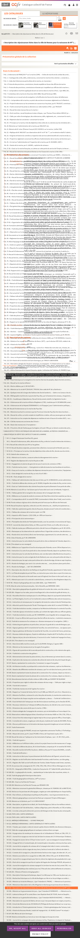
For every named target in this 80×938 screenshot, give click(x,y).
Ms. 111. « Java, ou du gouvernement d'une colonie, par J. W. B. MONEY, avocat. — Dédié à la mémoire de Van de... (38, 357)
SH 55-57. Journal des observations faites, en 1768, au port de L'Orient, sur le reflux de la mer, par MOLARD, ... (39, 525)
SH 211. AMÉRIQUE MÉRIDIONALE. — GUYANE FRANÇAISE (25, 820)
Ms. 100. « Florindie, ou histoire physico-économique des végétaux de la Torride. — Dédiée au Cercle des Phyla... (38, 325)
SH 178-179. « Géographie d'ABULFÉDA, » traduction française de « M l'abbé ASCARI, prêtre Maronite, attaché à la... (39, 769)
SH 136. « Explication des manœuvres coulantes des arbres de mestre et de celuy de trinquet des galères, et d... (39, 660)
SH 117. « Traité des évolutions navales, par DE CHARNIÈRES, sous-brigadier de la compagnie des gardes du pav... (39, 615)
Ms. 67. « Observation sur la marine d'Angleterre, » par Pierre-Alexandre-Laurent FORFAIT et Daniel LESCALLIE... (38, 232)
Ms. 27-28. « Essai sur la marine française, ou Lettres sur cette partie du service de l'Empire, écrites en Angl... (37, 148)
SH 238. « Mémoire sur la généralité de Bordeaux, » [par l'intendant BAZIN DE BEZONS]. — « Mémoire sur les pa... (39, 898)
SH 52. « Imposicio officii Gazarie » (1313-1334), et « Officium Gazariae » (29, 515)
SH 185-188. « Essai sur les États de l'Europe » (21, 782)
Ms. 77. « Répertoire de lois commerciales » (17, 264)
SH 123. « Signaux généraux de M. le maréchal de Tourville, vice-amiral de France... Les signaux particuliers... (39, 628)
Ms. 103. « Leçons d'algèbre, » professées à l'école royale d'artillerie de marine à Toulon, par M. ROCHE (37, 335)
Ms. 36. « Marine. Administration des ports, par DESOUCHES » (23, 174)
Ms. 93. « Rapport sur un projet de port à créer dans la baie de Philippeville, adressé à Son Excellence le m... (38, 303)
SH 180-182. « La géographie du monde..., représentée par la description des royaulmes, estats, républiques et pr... (39, 772)
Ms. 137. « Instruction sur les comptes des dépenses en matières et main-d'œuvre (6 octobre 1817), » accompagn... (38, 418)
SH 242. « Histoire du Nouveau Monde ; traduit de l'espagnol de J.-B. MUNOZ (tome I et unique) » (38, 910)
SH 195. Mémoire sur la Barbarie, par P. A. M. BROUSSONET (26, 801)
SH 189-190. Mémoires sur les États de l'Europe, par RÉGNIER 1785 (28, 785)
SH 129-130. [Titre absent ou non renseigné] (21, 641)
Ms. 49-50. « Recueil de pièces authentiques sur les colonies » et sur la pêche (28, 200)
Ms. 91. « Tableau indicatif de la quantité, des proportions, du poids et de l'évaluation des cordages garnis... (38, 296)
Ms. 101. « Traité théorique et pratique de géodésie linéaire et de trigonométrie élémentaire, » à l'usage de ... (38, 328)
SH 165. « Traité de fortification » (17, 753)
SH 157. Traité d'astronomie (15, 727)
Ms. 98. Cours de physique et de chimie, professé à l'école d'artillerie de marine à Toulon (32, 319)
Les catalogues (13, 13)
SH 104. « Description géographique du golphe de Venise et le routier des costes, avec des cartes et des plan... (39, 589)
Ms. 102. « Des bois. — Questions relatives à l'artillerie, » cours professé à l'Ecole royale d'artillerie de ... (37, 332)
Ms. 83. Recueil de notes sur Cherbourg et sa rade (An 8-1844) (23, 274)
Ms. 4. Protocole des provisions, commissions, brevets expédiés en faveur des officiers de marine (35, 84)
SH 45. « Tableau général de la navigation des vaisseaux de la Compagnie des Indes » (34, 493)
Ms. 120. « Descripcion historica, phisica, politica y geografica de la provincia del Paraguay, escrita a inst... (38, 377)
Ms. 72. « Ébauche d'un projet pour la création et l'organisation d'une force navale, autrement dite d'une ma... (38, 248)
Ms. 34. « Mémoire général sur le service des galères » (21, 168)
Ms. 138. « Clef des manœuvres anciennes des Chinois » (21, 421)
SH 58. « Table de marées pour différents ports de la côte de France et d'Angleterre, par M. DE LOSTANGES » (39, 528)
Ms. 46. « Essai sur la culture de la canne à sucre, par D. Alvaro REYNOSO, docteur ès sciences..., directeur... (38, 193)
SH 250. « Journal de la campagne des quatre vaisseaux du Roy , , (39, 920)
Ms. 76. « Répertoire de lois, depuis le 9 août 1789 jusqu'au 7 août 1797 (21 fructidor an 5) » (32, 261)
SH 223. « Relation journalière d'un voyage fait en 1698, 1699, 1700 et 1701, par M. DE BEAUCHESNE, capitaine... (39, 856)
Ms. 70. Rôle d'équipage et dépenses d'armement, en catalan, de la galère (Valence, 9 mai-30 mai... (37, 242)
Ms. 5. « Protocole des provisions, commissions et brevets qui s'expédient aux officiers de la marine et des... (37, 87)
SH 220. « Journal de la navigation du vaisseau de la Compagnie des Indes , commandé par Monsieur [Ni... (39, 846)
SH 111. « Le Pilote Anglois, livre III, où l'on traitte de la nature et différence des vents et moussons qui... (39, 599)
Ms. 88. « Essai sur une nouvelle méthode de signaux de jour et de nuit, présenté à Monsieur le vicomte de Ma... (38, 287)
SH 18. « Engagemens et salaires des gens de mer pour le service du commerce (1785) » (34, 464)
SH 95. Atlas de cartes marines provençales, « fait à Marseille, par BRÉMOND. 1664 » (33, 586)
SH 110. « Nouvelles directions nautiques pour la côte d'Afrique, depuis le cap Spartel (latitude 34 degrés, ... (39, 596)
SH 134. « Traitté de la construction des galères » (22, 653)
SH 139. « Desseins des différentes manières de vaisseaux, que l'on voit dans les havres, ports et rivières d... (39, 669)
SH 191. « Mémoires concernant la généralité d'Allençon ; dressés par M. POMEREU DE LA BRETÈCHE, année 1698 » (39, 788)
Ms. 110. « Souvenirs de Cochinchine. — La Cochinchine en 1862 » (25, 354)
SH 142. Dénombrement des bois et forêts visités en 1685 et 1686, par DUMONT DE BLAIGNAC (36, 679)
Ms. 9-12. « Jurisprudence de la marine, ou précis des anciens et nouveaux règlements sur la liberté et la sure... (37, 100)
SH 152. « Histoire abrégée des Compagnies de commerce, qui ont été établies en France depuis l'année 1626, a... (39, 711)
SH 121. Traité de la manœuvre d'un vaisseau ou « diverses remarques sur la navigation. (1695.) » (37, 621)
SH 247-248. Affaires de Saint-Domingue (19, 914)
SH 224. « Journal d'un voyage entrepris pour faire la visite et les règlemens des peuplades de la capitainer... (39, 859)
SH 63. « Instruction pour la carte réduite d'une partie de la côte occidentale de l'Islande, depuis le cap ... (39, 541)
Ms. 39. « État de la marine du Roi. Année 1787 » (19, 181)
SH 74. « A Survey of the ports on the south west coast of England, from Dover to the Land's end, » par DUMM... (39, 576)
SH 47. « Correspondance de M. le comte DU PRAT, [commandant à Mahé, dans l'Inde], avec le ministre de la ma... (39, 499)
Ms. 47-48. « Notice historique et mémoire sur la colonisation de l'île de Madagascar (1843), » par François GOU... (38, 197)
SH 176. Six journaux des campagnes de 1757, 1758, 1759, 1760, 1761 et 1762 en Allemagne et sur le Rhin (39, 766)
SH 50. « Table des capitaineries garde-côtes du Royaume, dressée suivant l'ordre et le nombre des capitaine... (39, 509)
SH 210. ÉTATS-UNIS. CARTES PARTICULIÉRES (21, 817)
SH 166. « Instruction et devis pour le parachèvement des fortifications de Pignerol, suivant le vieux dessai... (39, 756)
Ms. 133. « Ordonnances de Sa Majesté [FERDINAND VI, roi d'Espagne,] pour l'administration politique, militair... (38, 405)
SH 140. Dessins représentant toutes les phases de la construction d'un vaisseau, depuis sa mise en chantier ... (39, 673)
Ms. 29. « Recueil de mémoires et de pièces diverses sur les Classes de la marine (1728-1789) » (33, 152)
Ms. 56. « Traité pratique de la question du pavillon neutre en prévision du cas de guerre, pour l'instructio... (38, 219)
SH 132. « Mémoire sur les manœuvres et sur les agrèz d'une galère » (28, 647)
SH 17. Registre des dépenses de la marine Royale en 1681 (25, 461)
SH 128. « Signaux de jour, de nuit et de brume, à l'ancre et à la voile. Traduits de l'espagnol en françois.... (39, 637)
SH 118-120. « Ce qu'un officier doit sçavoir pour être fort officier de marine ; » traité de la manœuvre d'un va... (39, 618)
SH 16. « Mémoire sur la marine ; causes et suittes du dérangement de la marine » (32, 457)
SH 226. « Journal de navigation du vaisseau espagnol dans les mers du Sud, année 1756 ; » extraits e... (39, 865)
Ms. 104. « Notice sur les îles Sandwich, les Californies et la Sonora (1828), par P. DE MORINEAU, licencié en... (38, 338)
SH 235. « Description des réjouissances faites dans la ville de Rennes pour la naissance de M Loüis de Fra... (39, 888)
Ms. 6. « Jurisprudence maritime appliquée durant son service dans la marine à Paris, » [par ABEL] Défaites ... (37, 91)
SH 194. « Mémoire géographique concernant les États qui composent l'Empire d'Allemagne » (36, 798)
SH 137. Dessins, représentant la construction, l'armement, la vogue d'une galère (32, 663)
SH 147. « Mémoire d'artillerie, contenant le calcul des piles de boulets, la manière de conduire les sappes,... (39, 695)
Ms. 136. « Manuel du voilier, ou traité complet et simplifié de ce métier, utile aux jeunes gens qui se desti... (38, 415)
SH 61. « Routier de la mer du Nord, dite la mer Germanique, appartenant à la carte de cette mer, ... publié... (39, 535)
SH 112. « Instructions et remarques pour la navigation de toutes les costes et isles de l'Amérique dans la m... (39, 602)
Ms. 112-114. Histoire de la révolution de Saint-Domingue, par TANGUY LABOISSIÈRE (31, 360)
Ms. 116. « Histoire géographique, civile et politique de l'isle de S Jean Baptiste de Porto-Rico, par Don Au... (38, 367)
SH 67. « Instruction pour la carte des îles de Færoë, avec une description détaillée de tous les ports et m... (39, 554)
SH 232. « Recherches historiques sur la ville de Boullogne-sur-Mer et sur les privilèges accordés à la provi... (39, 878)
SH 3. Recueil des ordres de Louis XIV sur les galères (23, 445)
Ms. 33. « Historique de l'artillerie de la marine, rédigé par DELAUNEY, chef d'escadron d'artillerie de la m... (38, 164)
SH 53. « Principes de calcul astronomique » (20, 518)
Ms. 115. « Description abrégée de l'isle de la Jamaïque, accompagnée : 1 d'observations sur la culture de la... (38, 364)
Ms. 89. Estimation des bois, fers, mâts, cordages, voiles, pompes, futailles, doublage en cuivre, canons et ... (38, 290)
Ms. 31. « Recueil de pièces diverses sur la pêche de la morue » (23, 158)
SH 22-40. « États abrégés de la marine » (19, 477)
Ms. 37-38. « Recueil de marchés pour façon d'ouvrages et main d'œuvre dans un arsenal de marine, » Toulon (37, 177)
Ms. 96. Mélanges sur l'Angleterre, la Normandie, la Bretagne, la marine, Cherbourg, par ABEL (34, 312)
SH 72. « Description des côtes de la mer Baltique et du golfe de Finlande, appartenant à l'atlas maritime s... (39, 570)
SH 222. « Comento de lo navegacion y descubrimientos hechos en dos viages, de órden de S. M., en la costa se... (39, 853)
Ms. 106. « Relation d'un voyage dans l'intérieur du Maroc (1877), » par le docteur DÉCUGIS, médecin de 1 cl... (38, 341)
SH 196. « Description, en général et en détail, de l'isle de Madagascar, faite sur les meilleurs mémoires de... (39, 804)
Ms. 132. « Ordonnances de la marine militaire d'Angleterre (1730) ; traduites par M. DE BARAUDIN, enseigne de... (38, 402)
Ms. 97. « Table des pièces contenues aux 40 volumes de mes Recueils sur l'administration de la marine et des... (38, 315)
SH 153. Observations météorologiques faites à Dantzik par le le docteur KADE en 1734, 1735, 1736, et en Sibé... (39, 714)
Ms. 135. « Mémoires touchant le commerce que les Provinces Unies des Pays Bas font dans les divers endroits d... (37, 412)
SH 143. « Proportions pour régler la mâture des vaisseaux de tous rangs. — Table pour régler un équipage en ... (39, 682)
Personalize (64, 928)
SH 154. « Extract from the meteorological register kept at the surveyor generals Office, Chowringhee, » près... (39, 718)
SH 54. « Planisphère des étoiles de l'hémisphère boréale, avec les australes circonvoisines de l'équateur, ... (39, 522)
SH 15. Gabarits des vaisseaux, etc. (18, 454)
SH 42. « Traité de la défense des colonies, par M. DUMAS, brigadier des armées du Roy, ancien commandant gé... (39, 483)
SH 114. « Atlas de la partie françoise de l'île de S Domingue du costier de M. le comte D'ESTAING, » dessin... (39, 605)
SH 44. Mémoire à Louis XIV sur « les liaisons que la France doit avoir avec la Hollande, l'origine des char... (39, 490)
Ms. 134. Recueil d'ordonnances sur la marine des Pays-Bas (23, 409)
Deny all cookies (41, 928)
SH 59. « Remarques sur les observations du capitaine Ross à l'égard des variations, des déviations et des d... (39, 531)
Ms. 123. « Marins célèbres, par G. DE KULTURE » (19, 386)
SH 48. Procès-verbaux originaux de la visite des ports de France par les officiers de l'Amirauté (37, 502)
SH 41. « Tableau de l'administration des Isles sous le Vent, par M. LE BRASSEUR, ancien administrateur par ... (39, 480)
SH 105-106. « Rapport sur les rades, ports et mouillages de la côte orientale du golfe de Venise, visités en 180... (39, 592)
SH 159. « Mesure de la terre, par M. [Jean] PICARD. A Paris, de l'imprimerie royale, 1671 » (35, 734)
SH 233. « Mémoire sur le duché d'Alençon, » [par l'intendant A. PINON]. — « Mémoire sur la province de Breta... (39, 881)
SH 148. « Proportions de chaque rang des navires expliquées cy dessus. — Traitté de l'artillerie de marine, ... (39, 698)
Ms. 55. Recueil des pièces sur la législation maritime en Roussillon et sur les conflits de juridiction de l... (37, 216)
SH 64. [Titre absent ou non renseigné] (19, 544)
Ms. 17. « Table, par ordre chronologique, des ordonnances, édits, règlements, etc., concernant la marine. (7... (38, 116)
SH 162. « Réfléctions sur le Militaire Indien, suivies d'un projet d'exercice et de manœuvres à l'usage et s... (39, 743)
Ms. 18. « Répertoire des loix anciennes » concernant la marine (24, 120)
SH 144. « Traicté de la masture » (17, 686)
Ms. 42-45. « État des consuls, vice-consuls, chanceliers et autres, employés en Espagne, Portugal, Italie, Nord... (37, 190)
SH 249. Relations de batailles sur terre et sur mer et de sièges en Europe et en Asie (33, 917)
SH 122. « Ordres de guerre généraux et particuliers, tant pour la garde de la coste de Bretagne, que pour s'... (39, 624)
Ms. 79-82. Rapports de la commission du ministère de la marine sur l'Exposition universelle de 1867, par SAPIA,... (37, 270)
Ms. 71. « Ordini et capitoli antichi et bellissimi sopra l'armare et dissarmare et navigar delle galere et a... (37, 245)
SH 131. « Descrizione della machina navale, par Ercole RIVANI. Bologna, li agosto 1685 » (35, 644)
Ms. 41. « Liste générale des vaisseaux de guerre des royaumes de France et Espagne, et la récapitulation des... (37, 187)
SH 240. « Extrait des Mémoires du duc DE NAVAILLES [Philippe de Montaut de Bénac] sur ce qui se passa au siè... (39, 904)
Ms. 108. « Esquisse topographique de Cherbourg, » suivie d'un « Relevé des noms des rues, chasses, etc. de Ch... (38, 348)
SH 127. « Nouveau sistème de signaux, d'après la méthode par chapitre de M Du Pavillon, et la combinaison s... (39, 634)
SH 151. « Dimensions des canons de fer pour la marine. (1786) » (27, 708)
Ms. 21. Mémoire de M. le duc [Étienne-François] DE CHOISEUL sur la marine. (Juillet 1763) (33, 129)
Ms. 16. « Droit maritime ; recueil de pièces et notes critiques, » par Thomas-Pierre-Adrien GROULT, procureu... (37, 113)
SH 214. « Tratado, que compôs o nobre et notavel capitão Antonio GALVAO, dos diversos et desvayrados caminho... (39, 827)
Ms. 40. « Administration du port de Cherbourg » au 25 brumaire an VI (26, 184)
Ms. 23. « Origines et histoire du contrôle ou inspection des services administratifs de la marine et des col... (38, 136)
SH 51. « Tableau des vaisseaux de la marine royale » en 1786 (26, 512)
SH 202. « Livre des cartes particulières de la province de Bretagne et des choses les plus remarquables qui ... (39, 811)
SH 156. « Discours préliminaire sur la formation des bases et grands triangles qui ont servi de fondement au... (39, 724)
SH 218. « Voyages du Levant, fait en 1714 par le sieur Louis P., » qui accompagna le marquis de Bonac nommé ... (39, 840)
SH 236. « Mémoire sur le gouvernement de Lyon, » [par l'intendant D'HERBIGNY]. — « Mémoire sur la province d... (39, 891)
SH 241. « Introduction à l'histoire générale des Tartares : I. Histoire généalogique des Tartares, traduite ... (39, 907)
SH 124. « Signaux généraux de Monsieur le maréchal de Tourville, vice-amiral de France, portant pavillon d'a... (39, 631)
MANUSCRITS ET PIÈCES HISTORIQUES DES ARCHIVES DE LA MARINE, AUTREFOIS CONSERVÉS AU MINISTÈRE (37, 431)
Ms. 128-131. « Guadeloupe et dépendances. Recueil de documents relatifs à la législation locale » (35, 399)
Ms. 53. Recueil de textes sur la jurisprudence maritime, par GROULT (26, 209)
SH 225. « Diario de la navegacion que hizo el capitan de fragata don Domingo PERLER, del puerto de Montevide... (39, 862)
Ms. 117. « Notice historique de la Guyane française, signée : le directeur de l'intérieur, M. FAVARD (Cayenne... (38, 370)
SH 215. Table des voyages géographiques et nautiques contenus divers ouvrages (32, 830)
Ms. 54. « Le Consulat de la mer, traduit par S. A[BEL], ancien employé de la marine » (31, 213)
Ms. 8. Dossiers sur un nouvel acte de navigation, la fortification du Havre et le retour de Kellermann (36, 97)
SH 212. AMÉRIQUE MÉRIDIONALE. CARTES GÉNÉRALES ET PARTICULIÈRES (31, 824)
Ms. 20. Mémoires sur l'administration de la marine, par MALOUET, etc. (26, 126)
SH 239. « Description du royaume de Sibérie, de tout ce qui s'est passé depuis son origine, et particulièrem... (39, 901)
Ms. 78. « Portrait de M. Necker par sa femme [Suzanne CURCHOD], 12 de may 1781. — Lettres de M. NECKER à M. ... (38, 267)
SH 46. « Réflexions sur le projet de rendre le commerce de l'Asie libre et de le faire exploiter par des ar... (39, 496)
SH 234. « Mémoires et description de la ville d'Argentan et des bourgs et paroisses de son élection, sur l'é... (39, 885)
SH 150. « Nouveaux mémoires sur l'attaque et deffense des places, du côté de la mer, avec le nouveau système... (39, 705)
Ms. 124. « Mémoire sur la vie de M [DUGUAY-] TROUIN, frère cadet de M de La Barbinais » (33, 389)
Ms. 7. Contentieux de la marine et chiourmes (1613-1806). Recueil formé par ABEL (30, 94)
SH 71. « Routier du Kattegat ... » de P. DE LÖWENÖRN (24, 567)
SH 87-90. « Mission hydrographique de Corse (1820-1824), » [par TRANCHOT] (31, 583)
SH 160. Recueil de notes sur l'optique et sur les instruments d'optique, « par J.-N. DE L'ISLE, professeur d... (39, 737)
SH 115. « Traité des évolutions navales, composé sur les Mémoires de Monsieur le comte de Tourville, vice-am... (39, 608)
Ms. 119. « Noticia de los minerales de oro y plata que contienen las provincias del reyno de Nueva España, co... (38, 373)
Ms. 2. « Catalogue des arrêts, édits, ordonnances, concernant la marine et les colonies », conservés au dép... (37, 78)
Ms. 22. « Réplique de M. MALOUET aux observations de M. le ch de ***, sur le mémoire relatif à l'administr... (38, 132)
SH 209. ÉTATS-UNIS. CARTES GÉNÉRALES (20, 814)
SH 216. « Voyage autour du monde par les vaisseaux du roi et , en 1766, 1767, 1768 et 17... (39, 833)
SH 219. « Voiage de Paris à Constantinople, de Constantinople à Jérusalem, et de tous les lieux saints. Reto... (39, 843)
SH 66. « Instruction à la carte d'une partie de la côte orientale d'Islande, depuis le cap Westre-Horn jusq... (39, 551)
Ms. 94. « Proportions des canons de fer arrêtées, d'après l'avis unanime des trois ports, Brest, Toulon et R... (38, 306)
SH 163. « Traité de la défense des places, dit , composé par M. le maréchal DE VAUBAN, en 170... (39, 747)
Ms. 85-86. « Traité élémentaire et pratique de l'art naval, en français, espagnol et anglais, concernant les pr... (37, 280)
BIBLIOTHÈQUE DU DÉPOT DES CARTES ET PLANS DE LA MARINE (25, 434)
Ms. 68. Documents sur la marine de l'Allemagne (19, 235)
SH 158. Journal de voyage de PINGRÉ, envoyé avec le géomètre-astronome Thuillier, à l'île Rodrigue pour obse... (39, 730)
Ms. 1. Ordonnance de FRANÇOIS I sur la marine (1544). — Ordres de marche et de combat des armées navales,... (37, 74)
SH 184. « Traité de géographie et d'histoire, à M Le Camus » (26, 779)
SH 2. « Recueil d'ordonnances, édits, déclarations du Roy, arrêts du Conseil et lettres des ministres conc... (39, 441)
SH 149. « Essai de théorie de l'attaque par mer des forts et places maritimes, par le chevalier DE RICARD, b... (39, 702)
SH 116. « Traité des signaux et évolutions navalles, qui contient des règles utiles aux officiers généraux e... (39, 612)
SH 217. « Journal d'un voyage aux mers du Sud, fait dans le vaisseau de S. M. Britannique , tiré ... (39, 836)
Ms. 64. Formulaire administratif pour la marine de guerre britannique (26, 226)
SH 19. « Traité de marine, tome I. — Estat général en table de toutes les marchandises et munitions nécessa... (39, 467)
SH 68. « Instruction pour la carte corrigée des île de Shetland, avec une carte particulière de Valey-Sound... (39, 557)
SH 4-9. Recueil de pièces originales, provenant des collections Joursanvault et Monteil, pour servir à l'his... (39, 448)
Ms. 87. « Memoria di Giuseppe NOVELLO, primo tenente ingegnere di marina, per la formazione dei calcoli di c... (38, 283)
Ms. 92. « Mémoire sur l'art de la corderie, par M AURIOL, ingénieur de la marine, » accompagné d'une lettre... (38, 299)
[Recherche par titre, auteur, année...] (37, 18)
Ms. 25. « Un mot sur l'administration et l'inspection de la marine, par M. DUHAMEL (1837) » (33, 142)
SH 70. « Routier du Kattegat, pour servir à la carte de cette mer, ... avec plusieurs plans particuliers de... (39, 563)
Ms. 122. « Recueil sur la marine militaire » (17, 383)
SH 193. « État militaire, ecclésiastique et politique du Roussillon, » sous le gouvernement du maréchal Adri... (39, 795)
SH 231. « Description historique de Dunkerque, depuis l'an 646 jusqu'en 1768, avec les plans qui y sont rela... (39, 875)
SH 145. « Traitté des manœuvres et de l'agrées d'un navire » (26, 689)
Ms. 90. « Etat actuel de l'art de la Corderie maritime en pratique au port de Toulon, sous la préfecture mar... (38, 293)
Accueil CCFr (6, 34)
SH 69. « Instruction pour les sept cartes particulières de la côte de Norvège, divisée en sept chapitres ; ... (39, 560)
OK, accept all (17, 928)
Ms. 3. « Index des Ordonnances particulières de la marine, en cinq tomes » (28, 81)
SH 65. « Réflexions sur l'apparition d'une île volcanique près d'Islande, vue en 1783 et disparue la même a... (39, 547)
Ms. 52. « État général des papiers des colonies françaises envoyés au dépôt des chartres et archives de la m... (37, 206)
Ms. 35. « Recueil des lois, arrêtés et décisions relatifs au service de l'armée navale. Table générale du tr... (37, 171)
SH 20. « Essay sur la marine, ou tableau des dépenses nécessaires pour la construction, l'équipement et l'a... (39, 470)
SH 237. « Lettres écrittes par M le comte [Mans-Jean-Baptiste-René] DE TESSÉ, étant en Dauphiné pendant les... (39, 894)
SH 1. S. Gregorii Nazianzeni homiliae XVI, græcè (22, 438)
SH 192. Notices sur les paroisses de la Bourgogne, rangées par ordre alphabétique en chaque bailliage (39, 792)
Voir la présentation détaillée (64, 64)
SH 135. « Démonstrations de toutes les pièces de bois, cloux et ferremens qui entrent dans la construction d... (39, 657)
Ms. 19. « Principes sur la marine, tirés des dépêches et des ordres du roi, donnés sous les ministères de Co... (38, 123)
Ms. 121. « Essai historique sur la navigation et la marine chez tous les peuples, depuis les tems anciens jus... (38, 380)
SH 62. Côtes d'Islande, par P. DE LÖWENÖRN (21, 538)
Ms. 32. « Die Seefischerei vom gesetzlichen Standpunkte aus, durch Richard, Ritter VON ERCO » (34, 161)
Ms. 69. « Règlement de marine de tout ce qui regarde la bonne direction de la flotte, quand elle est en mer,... (38, 238)
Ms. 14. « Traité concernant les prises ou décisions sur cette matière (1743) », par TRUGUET (33, 107)
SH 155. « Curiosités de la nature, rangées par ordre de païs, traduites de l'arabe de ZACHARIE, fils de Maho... (39, 721)
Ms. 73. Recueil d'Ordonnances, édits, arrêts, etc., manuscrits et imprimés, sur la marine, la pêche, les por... (37, 251)
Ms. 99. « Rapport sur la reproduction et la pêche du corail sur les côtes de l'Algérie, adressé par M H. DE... (38, 322)
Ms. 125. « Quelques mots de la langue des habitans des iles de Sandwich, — (38, 393)
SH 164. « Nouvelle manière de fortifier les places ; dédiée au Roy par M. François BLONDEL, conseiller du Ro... (39, 750)
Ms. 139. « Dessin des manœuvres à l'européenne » (20, 425)
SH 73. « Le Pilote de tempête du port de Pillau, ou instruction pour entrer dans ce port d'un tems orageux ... (39, 573)
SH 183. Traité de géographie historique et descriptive (24, 775)
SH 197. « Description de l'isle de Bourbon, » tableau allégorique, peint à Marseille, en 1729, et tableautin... (39, 808)
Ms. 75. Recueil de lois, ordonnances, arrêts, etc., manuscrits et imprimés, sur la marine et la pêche (35, 258)
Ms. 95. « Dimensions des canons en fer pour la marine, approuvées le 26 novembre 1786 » (32, 309)
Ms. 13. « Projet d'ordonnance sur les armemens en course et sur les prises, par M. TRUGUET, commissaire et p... (38, 103)
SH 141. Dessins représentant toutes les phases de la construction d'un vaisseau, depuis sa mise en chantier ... (39, 676)
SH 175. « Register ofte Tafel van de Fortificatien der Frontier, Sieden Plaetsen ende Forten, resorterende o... (39, 763)
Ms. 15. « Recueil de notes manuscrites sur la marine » (21, 110)
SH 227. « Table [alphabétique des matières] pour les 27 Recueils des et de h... (39, 869)
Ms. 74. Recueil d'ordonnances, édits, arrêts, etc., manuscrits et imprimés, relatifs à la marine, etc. (35, 254)
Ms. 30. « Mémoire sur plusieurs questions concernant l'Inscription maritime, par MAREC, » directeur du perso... (38, 155)
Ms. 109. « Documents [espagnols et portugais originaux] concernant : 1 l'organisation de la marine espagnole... (37, 351)
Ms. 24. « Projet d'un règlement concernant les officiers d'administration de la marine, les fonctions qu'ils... (38, 139)
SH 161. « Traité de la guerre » (16, 740)
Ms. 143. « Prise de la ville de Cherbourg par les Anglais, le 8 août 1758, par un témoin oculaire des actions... (38, 428)
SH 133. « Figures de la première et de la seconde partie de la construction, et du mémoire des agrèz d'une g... (39, 650)
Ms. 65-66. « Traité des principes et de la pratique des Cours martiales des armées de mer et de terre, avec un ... (37, 229)
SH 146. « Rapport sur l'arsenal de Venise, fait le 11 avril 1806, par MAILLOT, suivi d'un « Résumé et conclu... (39, 692)
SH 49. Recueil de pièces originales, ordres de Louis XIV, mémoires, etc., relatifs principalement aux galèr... (39, 506)
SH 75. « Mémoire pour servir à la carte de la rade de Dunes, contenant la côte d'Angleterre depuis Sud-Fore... (39, 579)
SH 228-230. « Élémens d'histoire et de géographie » (23, 872)
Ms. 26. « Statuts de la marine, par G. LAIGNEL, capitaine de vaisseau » (26, 145)
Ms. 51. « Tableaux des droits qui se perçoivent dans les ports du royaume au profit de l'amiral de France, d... (38, 203)
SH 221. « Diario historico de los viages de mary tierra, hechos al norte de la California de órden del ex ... (39, 849)
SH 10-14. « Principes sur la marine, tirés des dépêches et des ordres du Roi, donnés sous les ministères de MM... (39, 451)
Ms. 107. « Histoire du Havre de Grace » (16, 344)
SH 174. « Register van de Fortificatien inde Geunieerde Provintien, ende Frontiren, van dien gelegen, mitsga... (39, 759)
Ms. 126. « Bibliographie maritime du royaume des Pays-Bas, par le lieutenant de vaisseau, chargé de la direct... (38, 396)
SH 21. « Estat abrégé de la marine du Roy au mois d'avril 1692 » (27, 473)
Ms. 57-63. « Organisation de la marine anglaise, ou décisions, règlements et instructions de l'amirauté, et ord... (37, 222)
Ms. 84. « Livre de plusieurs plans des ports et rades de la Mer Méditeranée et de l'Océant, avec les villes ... (37, 277)
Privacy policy (40, 934)
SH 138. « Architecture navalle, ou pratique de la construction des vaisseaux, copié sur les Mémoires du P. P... (39, 666)
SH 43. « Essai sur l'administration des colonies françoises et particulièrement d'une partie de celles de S (39, 486)
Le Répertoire (50, 13)
